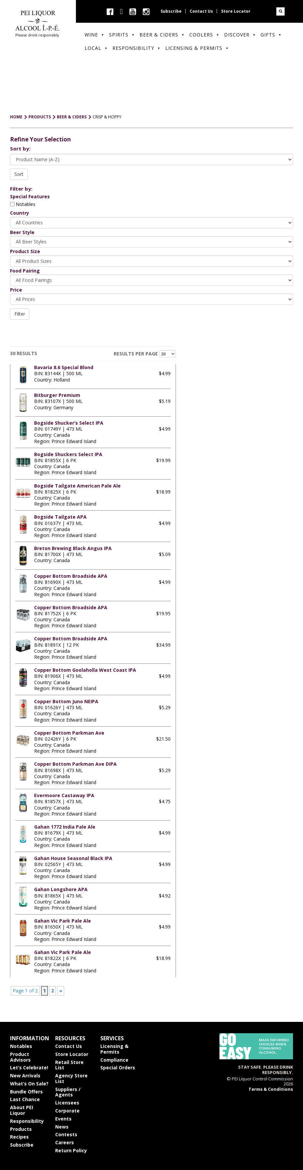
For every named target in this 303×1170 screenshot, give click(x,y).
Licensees (67, 1102)
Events (63, 1118)
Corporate (67, 1110)
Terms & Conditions (270, 1089)
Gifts (271, 34)
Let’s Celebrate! (29, 1067)
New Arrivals (25, 1075)
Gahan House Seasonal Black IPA (73, 858)
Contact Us (201, 11)
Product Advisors (20, 1057)
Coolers (204, 34)
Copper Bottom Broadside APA (70, 576)
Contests (66, 1134)
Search (280, 11)
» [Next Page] (60, 990)
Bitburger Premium (57, 395)
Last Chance (25, 1099)
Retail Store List (69, 1065)
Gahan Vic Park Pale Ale (62, 921)
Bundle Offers (26, 1091)
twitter (121, 11)
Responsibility (136, 48)
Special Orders (117, 1067)
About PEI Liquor (21, 1110)
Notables (22, 204)
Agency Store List (71, 1078)
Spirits (122, 34)
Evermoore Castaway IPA (64, 795)
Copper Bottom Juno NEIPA (66, 701)
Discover (240, 34)
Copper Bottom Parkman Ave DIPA (75, 764)
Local (96, 48)
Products (21, 1129)
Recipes (19, 1137)
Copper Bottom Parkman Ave (69, 733)
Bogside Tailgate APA (60, 517)
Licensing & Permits (197, 48)
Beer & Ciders (162, 34)
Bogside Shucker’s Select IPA (68, 423)
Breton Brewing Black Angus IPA (73, 548)
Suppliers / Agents (68, 1092)
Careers (64, 1142)
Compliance (114, 1060)
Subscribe (171, 11)
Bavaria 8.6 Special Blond (63, 367)
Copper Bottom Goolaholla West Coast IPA (85, 670)
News (62, 1127)
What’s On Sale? (29, 1083)
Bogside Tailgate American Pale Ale (77, 486)
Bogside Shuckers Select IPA (68, 454)
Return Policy (71, 1150)
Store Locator (235, 11)
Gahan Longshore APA (61, 889)
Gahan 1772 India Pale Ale (64, 827)
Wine (95, 34)
